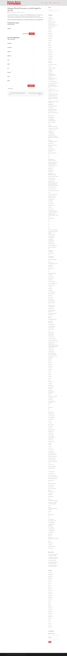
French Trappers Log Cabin (52, 283)
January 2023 (50, 592)
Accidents (49, 444)
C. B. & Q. (49, 448)
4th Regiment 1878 (51, 251)
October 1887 (50, 383)
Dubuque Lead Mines (51, 196)
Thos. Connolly (50, 209)
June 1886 (49, 373)
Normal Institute (51, 387)
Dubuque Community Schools (53, 162)
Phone (9, 76)
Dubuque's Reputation (52, 179)
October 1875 (50, 52)
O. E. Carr (50, 72)
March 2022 (50, 606)
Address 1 (9, 51)
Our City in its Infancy (52, 197)
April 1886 (49, 359)
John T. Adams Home (51, 292)
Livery (49, 192)
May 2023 (49, 585)
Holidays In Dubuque (51, 310)
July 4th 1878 (50, 266)
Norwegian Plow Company (52, 194)
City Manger (50, 71)
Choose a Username (11, 39)
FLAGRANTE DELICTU (52, 141)
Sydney (21, 654)
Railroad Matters (51, 480)
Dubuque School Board (52, 163)
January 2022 (50, 609)
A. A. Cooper (50, 200)
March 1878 (50, 45)
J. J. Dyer (49, 421)
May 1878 (49, 49)
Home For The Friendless (52, 313)
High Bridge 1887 (51, 104)
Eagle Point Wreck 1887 (52, 452)
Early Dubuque (50, 239)
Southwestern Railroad (52, 483)
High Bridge (50, 525)
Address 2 (9, 55)
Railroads (49, 443)
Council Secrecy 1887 (51, 89)
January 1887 (50, 369)
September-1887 (50, 390)
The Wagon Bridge (51, 524)
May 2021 (49, 623)
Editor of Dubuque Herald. (52, 245)
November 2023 (50, 574)
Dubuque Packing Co (51, 213)
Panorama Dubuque (51, 391)
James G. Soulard (51, 424)
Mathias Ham (50, 297)
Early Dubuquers (51, 242)
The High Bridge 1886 (51, 529)
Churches (49, 61)
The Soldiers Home (51, 522)
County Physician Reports (52, 136)
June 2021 (49, 621)
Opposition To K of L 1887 (52, 342)
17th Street (50, 17)
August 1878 (50, 31)
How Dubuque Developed (52, 319)
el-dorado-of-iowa (51, 240)
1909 (49, 405)
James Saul (50, 428)
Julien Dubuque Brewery (52, 160)
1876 (49, 154)
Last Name (10, 47)
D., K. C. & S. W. (50, 464)
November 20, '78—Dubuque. (52, 396)
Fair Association (51, 253)
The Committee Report (52, 560)
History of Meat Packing (52, 354)
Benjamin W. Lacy (51, 205)
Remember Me (25, 33)
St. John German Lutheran (52, 64)
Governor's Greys (51, 327)
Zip (8, 68)
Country (9, 72)
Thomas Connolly (51, 436)
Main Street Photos (51, 351)
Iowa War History (51, 329)
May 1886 (49, 378)
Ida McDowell (50, 143)
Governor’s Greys (51, 268)
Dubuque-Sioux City (51, 468)
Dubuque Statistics (51, 218)
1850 (49, 219)
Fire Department (51, 256)
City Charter (50, 69)
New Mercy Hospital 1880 (52, 503)
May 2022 (49, 602)
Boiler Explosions (51, 23)
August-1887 (50, 388)
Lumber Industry (51, 343)
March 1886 (50, 47)
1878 (49, 156)
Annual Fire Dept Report (52, 259)
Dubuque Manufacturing (52, 210)
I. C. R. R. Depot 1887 (51, 471)
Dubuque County (51, 170)
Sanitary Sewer (50, 493)
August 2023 (50, 579)
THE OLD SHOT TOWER (53, 500)
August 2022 (50, 599)
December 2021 (50, 611)
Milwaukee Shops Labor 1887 (52, 340)
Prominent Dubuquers (51, 401)
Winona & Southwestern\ (52, 488)
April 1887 (49, 360)
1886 (49, 260)
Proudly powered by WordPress (12, 654)
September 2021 (50, 616)
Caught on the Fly (13, 5)
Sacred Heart (50, 62)
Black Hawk (50, 322)
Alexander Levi (50, 202)
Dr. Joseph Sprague (51, 417)
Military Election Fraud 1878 (52, 356)
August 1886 (50, 362)
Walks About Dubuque (52, 122)
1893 (49, 410)
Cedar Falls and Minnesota (52, 456)
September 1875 (50, 56)
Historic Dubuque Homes (52, 273)
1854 (49, 221)
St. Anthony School (51, 133)
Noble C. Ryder (50, 433)
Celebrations (50, 59)
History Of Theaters (51, 302)
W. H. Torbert (50, 439)
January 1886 (50, 40)
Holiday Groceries (51, 308)
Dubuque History (51, 173)
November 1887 (50, 381)
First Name (10, 43)
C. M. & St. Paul (50, 451)
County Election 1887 (51, 336)
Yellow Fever (50, 151)
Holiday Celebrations (51, 305)
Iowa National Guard (51, 326)
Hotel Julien (50, 317)
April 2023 (50, 586)
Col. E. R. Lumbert (51, 415)
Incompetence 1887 (51, 107)
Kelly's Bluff (50, 393)
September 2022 (50, 597)
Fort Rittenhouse (51, 278)
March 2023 (50, 588)
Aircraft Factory (50, 19)
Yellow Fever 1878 (51, 548)
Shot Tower (50, 499)
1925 (49, 228)
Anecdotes (50, 20)
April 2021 (50, 625)
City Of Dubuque (51, 119)
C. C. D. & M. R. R (51, 449)
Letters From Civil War (52, 130)
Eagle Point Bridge (51, 236)
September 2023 (50, 578)
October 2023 (50, 576)
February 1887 (50, 367)
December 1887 (50, 366)
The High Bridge (51, 514)
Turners (49, 541)
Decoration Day (50, 148)
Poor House (50, 399)
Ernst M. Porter (50, 276)
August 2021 (50, 618)
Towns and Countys (51, 324)
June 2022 (49, 600)
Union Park (50, 544)
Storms (49, 505)
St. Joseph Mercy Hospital (52, 502)
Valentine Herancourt (51, 300)
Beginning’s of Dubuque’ (52, 174)
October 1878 (50, 54)
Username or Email (11, 24)
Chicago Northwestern (52, 459)
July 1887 (49, 371)
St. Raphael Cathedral (51, 68)
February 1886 (50, 36)
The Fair (49, 511)
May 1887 (49, 380)
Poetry (49, 394)
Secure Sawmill (50, 349)
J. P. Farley (50, 207)
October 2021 (50, 614)
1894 (49, 123)
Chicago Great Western (52, 458)
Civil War (49, 125)
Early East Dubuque (51, 243)
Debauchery (50, 140)
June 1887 (49, 374)
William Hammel (21, 12)
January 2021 (50, 627)
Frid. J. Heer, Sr (50, 419)
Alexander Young (51, 203)
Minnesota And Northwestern (53, 476)
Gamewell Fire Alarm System (52, 263)
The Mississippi (50, 519)
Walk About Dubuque (51, 546)
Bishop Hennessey (51, 414)
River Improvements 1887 (52, 520)
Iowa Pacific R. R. (51, 473)
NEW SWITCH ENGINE (52, 478)
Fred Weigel (50, 279)
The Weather (50, 534)
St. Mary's (49, 66)
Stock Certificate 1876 (51, 234)
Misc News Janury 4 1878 (52, 22)
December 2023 (50, 572)
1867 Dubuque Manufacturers (53, 212)
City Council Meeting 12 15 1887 (53, 83)
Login (43, 2)
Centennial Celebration (52, 120)
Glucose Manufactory (51, 189)
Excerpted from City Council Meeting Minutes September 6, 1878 (53, 98)
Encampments (50, 250)
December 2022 (50, 593)
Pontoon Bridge (50, 397)
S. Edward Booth (51, 435)
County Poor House (51, 134)
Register (54, 2)
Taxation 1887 (50, 171)
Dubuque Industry (51, 181)
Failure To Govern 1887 (52, 338)
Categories (50, 2)
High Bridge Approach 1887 (52, 106)
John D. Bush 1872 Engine (52, 475)
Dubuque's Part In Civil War (52, 126)
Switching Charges (51, 485)
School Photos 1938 (51, 166)
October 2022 (50, 595)
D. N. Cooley (50, 274)
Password (9, 28)
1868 (49, 224)
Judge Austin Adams (51, 293)
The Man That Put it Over (52, 187)
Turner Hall (50, 537)
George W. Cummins (51, 285)
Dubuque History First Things (53, 176)
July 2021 (49, 620)
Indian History (50, 321)
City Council (50, 77)
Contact (58, 2)
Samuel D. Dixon (51, 299)
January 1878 (50, 38)
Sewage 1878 (50, 494)
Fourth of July (50, 265)
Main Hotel (50, 295)
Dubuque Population (51, 178)
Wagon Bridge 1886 (51, 117)
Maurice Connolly (51, 438)
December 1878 (50, 33)
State (9, 64)
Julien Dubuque (50, 332)
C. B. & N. (50, 446)
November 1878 (24, 5)
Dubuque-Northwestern (52, 466)
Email (9, 80)
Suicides (49, 507)
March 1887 (50, 376)
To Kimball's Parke (51, 237)
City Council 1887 (51, 335)
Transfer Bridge (50, 532)
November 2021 (50, 613)
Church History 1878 (51, 491)
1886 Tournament (51, 257)
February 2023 (50, 590)
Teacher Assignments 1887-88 (52, 165)
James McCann (50, 426)
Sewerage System (51, 496)
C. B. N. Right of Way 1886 (52, 81)
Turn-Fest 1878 (50, 542)
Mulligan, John (50, 431)
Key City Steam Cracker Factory (53, 190)
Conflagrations (50, 131)
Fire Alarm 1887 (50, 262)
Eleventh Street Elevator (52, 247)
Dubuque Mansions (51, 199)
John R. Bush (50, 290)
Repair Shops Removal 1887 (52, 454)
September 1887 (50, 168)
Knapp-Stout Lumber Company (53, 345)
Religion (49, 490)
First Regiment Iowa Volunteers (53, 128)
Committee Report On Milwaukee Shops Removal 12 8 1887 (53, 86)
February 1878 (50, 35)
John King (50, 288)
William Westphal (51, 441)
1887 (49, 157)
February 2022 (50, 607)
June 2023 (49, 583)
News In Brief (50, 357)
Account (46, 2)
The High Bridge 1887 (51, 530)
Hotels (49, 316)
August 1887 (50, 364)
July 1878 (49, 42)
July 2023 (49, 581)
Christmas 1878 (50, 311)
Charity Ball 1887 (51, 314)
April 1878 (49, 28)
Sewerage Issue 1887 (51, 115)
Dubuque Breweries (51, 159)
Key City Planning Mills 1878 (52, 25)
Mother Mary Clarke (51, 429)
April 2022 (50, 604)
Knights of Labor (51, 333)
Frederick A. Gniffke (51, 281)
